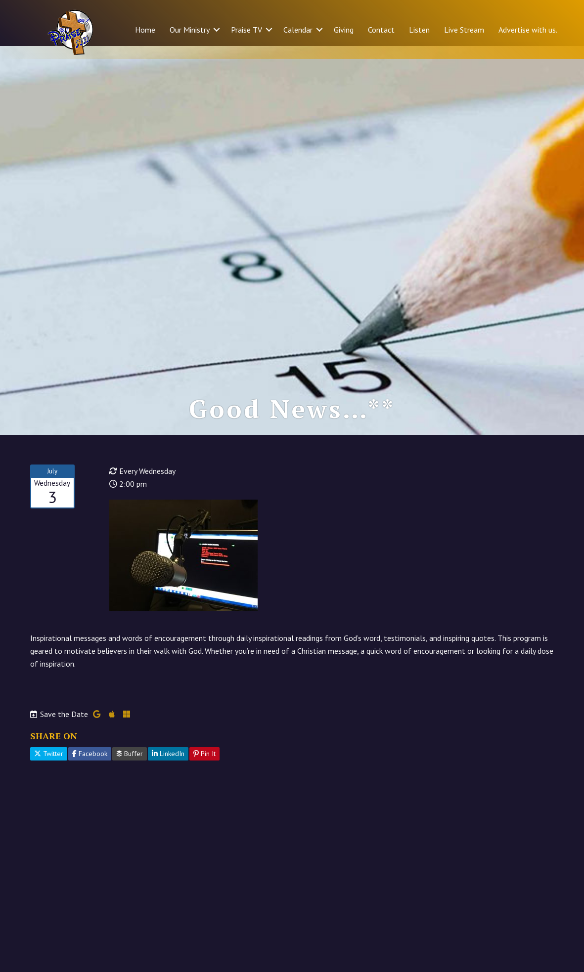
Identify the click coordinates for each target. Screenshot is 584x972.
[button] (217, 29)
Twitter (48, 766)
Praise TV (246, 30)
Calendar (298, 30)
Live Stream (464, 30)
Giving (344, 30)
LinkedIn (168, 766)
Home (145, 30)
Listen (419, 30)
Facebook (89, 766)
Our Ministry (190, 30)
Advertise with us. (527, 30)
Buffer (129, 766)
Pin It (204, 766)
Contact (381, 30)
